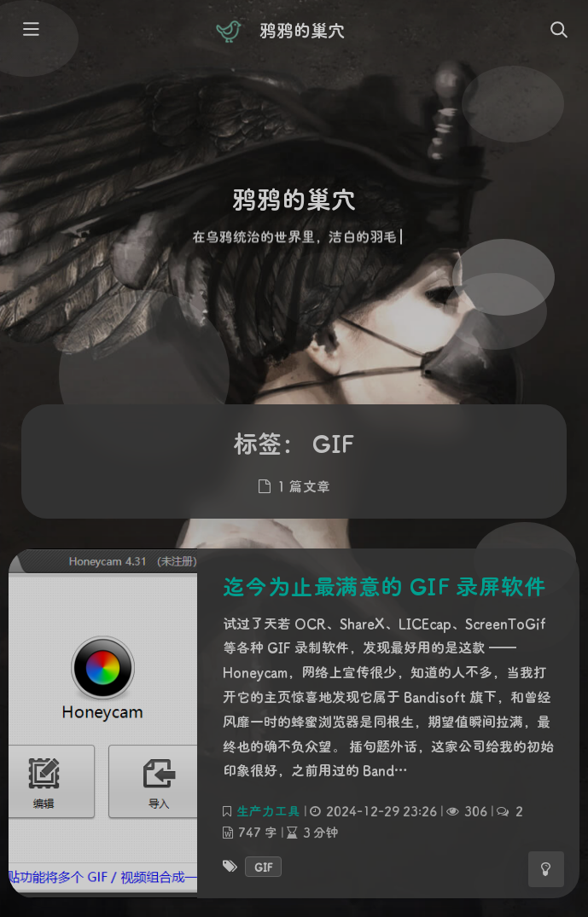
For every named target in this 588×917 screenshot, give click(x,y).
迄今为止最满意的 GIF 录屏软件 (385, 586)
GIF (263, 866)
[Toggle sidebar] (30, 30)
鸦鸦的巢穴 (302, 30)
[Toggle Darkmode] (546, 869)
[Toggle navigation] (558, 30)
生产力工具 (268, 811)
